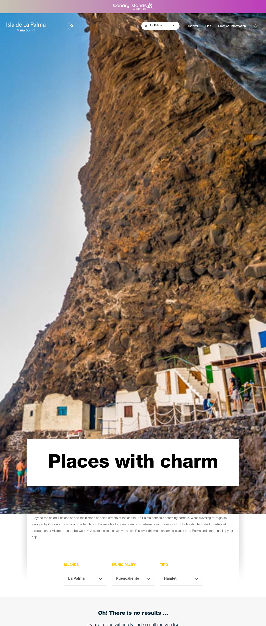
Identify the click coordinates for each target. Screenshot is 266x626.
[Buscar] (94, 26)
